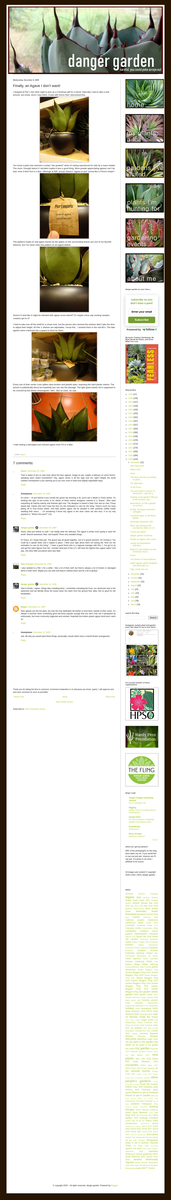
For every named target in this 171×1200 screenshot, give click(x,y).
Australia (154, 900)
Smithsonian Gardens (133, 1126)
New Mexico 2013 (140, 1055)
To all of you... (136, 487)
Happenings (130, 1006)
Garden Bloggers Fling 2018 (138, 983)
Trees (128, 1145)
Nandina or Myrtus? (137, 836)
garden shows (150, 991)
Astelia (128, 900)
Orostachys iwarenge (142, 1078)
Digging (132, 807)
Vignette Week (152, 1157)
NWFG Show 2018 (133, 1068)
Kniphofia (149, 1025)
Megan (24, 607)
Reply (23, 485)
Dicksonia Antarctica (149, 939)
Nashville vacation (138, 1051)
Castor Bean (152, 923)
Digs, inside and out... (139, 569)
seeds (155, 1121)
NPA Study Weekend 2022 (141, 1061)
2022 (130, 410)
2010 (130, 455)
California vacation (134, 920)
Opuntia (146, 1071)
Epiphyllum (144, 948)
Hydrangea (143, 1014)
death (133, 937)
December (135, 462)
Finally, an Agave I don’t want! (143, 539)
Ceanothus (130, 925)
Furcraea (147, 967)
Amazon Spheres (150, 897)
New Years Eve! (137, 466)
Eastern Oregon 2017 (140, 942)
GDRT (156, 995)
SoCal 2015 (135, 1129)
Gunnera (139, 1003)
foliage (137, 964)
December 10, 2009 (47, 584)
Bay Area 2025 (151, 906)
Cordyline (144, 931)
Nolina (155, 1059)
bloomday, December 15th (141, 522)
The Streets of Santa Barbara (143, 559)
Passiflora (148, 1087)
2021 (130, 413)
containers (130, 931)
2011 (130, 451)
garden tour (131, 994)
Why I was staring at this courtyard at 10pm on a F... (143, 527)
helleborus (139, 1006)
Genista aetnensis (132, 997)
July (133, 589)
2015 (130, 436)
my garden (142, 1048)
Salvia (151, 1113)
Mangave (154, 1036)
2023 (130, 406)
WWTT (145, 1168)
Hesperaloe (153, 1006)
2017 (130, 429)
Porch (132, 555)
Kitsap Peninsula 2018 (134, 1025)
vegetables (153, 1151)
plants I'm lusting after (148, 1098)
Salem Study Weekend (136, 1112)
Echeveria (154, 942)
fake (156, 953)
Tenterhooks (134, 829)
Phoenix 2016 (132, 1090)
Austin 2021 (144, 900)
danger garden (27, 528)
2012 (130, 448)
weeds (137, 1163)
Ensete (137, 948)
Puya (156, 1104)
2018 (130, 425)
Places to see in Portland (145, 1092)
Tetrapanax (152, 1140)
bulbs (127, 917)
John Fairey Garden (132, 1020)
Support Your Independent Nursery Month (141, 1137)
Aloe (138, 897)
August (134, 585)
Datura (128, 937)
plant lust (154, 1096)
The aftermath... (137, 483)
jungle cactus (147, 1020)
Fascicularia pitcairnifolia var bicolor (141, 956)
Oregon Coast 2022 (144, 1074)
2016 (130, 432)
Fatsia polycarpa (150, 959)
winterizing (146, 1165)
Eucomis (154, 950)
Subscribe (142, 319)
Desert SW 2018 (143, 936)
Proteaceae (147, 1104)
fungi (142, 967)
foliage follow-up (150, 964)
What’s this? (135, 469)
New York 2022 (143, 1059)
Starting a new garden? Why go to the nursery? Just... (144, 498)
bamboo (136, 903)
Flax (156, 962)
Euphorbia (129, 953)
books (155, 911)
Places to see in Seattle (137, 1095)
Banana (144, 903)
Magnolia (154, 1033)
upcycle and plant (133, 1148)
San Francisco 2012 (144, 1115)
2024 (130, 402)
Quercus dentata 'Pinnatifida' (136, 1107)
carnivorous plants (134, 923)
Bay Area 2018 (137, 906)
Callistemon (153, 920)
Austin (135, 900)
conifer (138, 928)
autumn (128, 903)
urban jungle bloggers (150, 1149)
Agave (22, 454)
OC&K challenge (148, 1068)
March (134, 604)
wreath (138, 1168)
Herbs (146, 1006)
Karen (23, 471)
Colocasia (129, 928)
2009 (130, 459)
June (133, 593)
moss (155, 1039)
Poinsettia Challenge (144, 1101)
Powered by (142, 329)
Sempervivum (131, 1123)
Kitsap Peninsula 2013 (147, 1022)
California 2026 (150, 917)
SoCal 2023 (147, 1132)
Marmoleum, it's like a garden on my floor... (143, 504)
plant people (130, 1098)
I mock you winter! (138, 532)
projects (135, 1103)
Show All (155, 840)
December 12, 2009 (36, 607)
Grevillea (146, 1000)
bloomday (141, 911)
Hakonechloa (153, 1003)
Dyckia (128, 942)
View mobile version (64, 702)
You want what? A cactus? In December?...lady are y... (142, 492)
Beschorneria (139, 909)
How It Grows (27, 564)
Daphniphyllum (141, 934)
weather (138, 1159)
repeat (138, 1110)
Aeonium (129, 894)
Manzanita (130, 1039)
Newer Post (19, 697)
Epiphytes (153, 948)
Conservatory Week (150, 928)
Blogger (114, 1185)
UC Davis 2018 (141, 1146)
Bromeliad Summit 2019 (147, 914)
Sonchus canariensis (137, 1134)
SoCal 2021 (136, 1131)
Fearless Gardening (134, 961)
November (135, 574)
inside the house (148, 1017)
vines (127, 1159)
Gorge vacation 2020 (149, 997)
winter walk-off (135, 1165)
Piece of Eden (135, 834)
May (133, 597)
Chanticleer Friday (144, 925)
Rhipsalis (145, 1110)
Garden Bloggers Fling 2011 (138, 972)
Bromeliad (130, 914)
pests (155, 1087)
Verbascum (130, 1154)
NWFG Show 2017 (149, 1065)
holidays (129, 1008)
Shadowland (145, 1123)
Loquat (134, 1034)
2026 (130, 394)
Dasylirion (153, 934)
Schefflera (153, 1118)
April (133, 601)
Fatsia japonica (133, 958)
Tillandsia (154, 1143)
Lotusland (143, 1033)
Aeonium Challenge (148, 894)
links (149, 1031)
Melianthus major (144, 1039)
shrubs (155, 1123)
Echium (129, 944)
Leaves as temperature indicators (140, 544)
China (156, 925)
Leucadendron (140, 1031)
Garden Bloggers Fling (148, 970)
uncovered (154, 1146)
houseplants (146, 1008)
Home (64, 697)
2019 (130, 421)
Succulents (152, 1134)
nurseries (131, 1065)
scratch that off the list (134, 1121)
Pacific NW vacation (149, 1084)
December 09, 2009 (35, 471)
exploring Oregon (144, 953)
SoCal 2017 (147, 1129)
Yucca (151, 1168)
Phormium (146, 1090)
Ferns (149, 961)
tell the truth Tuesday (135, 1140)
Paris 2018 (138, 1087)
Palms (128, 1086)
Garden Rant (135, 817)
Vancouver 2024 (134, 1151)
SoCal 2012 (147, 1126)
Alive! (132, 473)
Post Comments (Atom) (35, 709)
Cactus (136, 917)
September (136, 582)
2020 (130, 417)
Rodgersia (154, 1110)
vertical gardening (144, 1154)
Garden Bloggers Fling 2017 (144, 980)
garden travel (146, 994)
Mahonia (129, 1036)
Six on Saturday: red (137, 803)
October (134, 578)
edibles (141, 945)
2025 (130, 398)
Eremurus (129, 950)
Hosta (137, 1008)
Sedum (148, 1121)
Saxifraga (144, 1118)
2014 (130, 440)
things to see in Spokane (137, 1143)
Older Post (110, 697)
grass (127, 1000)
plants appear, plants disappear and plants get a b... (143, 564)
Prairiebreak (134, 827)
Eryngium (142, 950)
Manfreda (141, 1036)
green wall (135, 1000)
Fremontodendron (132, 967)
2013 (130, 444)
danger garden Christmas (141, 535)
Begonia (128, 909)
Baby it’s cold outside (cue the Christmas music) (143, 550)
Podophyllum (130, 1101)
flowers (128, 964)
